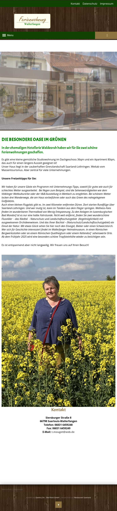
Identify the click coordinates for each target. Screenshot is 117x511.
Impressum (106, 3)
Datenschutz (90, 3)
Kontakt (75, 3)
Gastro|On (40, 497)
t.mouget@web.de (63, 432)
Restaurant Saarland (82, 497)
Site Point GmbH (52, 497)
